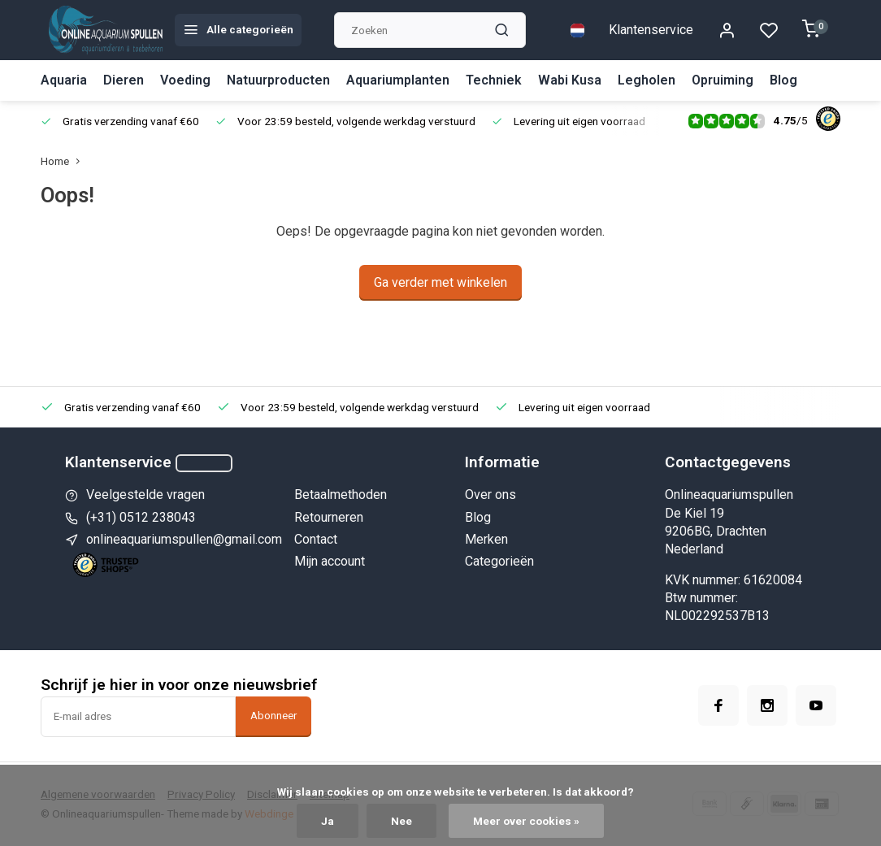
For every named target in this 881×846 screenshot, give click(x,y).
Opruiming (722, 80)
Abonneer (273, 715)
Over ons (490, 494)
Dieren (123, 80)
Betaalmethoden (340, 494)
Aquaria (64, 80)
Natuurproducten (278, 80)
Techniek (494, 80)
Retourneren (328, 517)
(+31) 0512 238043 (141, 517)
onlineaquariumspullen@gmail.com (184, 539)
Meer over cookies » (526, 820)
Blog (783, 80)
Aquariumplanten (397, 80)
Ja (327, 820)
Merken (486, 539)
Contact (315, 539)
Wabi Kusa (569, 80)
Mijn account (329, 561)
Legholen (646, 80)
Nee (401, 820)
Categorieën (499, 561)
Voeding (185, 80)
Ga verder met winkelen (440, 282)
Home (64, 160)
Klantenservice (651, 29)
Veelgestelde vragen (145, 494)
